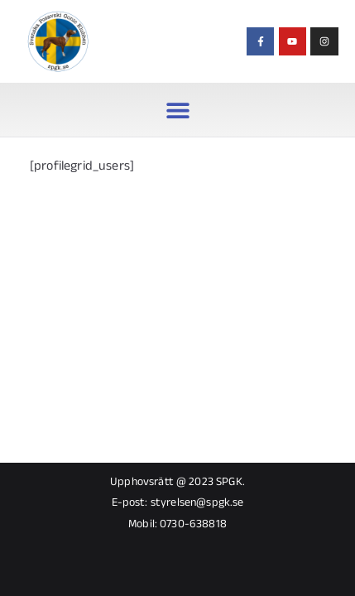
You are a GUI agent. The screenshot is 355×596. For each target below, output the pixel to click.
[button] (177, 109)
